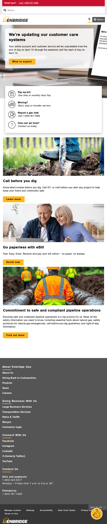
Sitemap (30, 510)
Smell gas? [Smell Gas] (10, 3)
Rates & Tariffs (11, 417)
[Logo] (14, 20)
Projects (7, 383)
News (5, 388)
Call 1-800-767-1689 (28, 3)
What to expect (22, 61)
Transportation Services (16, 412)
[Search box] (5, 10)
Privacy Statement (90, 510)
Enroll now (13, 262)
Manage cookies (13, 510)
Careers (7, 393)
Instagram (8, 446)
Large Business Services (17, 406)
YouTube (7, 461)
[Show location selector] (90, 20)
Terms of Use (11, 514)
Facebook (8, 441)
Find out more (15, 335)
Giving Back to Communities (19, 378)
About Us (7, 372)
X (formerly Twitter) (13, 456)
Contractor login (12, 427)
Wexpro (6, 422)
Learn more (13, 199)
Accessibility (46, 510)
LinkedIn (7, 451)
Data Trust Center (67, 510)
